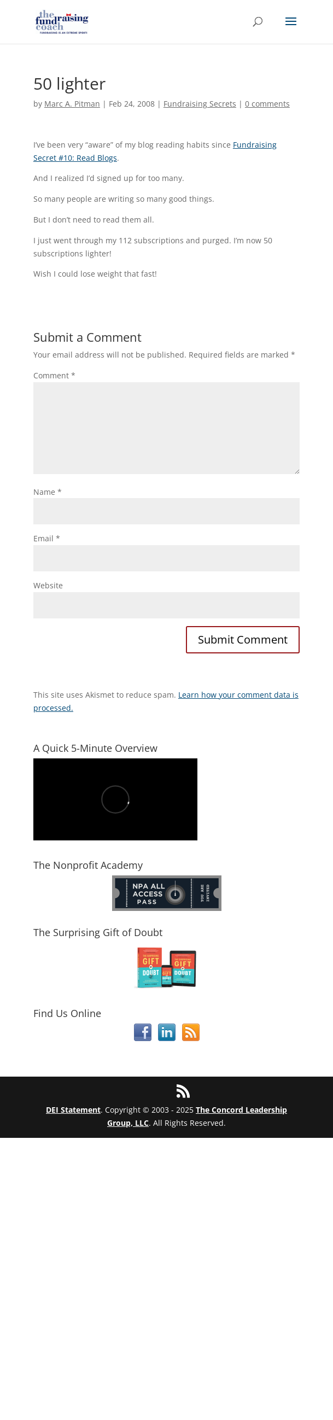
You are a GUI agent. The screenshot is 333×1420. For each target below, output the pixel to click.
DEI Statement (73, 1110)
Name (47, 492)
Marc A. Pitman (72, 103)
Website (48, 585)
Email (46, 538)
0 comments (267, 103)
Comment (54, 375)
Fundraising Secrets (199, 103)
